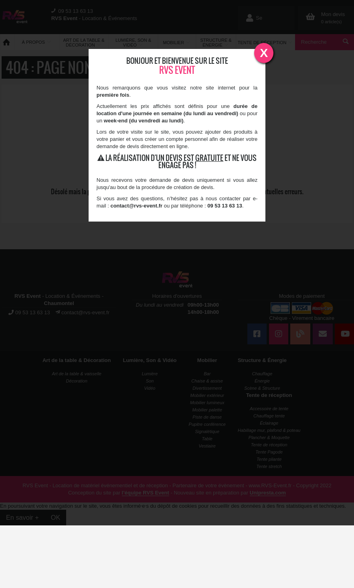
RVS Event (177, 70)
